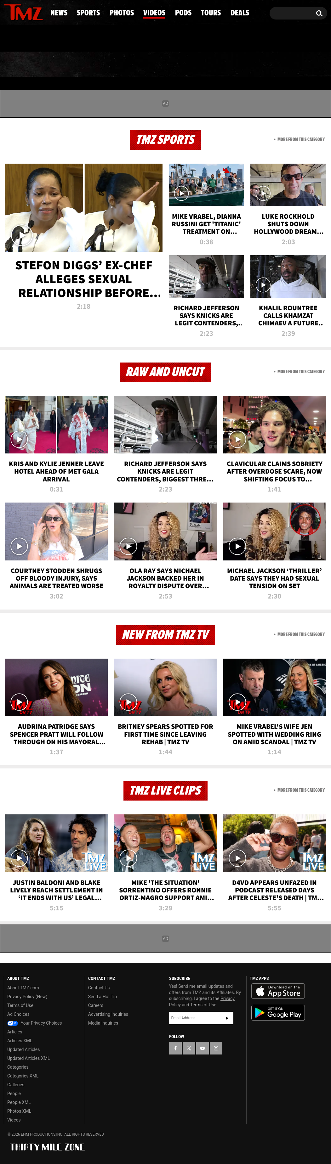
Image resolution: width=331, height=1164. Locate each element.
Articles (14, 1031)
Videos (168, 64)
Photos (117, 64)
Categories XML (22, 1075)
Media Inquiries (103, 1023)
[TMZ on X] (18, 11)
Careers (95, 1005)
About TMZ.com (23, 987)
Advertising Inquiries (108, 1014)
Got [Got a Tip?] (24, 39)
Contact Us (99, 987)
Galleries (15, 1084)
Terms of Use (20, 1005)
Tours (257, 64)
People (14, 1093)
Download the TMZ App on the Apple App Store (278, 991)
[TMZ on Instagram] (41, 11)
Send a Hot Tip (102, 996)
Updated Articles (23, 1049)
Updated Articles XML (28, 1058)
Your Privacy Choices (34, 1023)
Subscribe (227, 1018)
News (19, 64)
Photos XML (19, 1111)
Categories (17, 1067)
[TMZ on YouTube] (202, 1048)
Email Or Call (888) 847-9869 (76, 39)
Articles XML (19, 1040)
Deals (302, 64)
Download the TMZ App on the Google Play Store (278, 1013)
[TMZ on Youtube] (29, 12)
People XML (19, 1102)
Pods (213, 64)
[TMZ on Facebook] (9, 11)
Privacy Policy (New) (27, 996)
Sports (65, 64)
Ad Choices (18, 1014)
